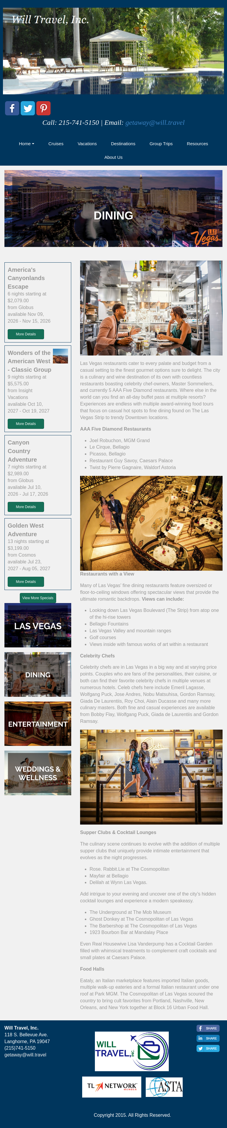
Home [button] (25, 143)
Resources (197, 143)
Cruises (56, 143)
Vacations (87, 143)
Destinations (123, 143)
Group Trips (161, 143)
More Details (26, 334)
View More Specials (37, 598)
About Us (113, 157)
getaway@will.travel (155, 122)
